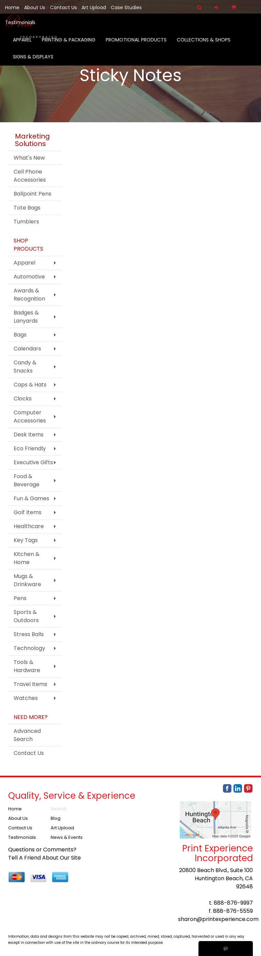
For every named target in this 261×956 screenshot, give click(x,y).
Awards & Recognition (29, 295)
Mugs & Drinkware (27, 580)
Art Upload (94, 7)
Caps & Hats (30, 385)
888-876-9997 (233, 903)
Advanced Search (27, 735)
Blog (55, 818)
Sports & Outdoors (26, 616)
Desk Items (29, 434)
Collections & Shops (203, 44)
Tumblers (26, 222)
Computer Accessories (30, 417)
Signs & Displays (33, 61)
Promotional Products (136, 44)
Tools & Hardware (27, 666)
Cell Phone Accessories (30, 176)
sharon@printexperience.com (218, 919)
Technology (29, 648)
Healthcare (29, 526)
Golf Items (27, 512)
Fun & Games (31, 498)
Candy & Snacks (25, 367)
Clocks (23, 398)
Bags (20, 335)
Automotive (29, 277)
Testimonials (20, 22)
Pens (20, 598)
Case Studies (126, 7)
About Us (34, 7)
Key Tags (26, 540)
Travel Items (30, 684)
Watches (26, 698)
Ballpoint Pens (32, 194)
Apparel (22, 44)
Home (12, 7)
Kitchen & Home (26, 558)
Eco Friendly (30, 448)
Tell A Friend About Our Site (44, 858)
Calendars (27, 349)
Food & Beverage (26, 480)
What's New (29, 158)
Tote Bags (27, 208)
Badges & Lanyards (26, 317)
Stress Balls (29, 634)
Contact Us (63, 7)
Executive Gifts (33, 462)
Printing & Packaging (68, 44)
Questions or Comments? (42, 849)
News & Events (67, 837)
